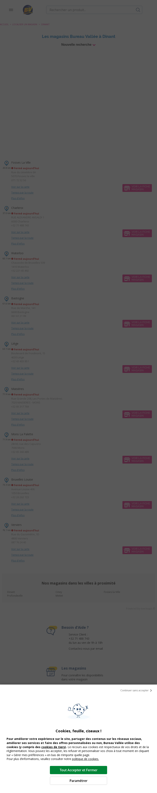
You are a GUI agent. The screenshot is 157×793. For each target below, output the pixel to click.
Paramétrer (78, 780)
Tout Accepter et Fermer (79, 770)
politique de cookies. (85, 759)
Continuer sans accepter (137, 690)
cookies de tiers (53, 747)
